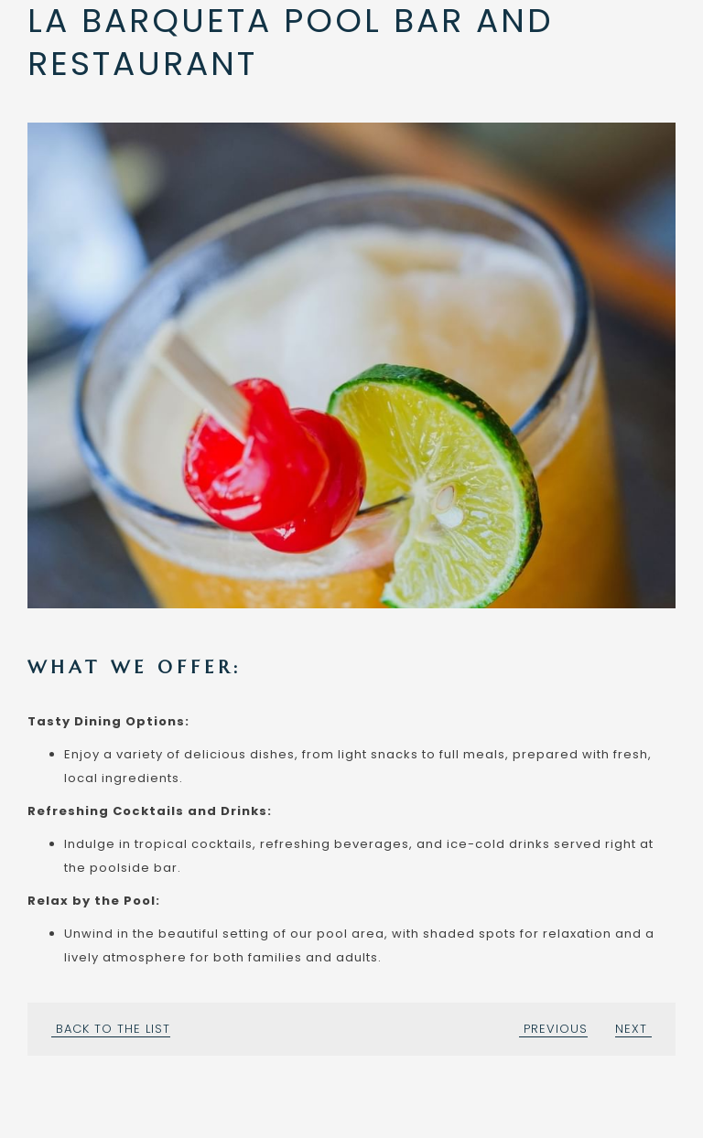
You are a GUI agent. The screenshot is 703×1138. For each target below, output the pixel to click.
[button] (351, 365)
